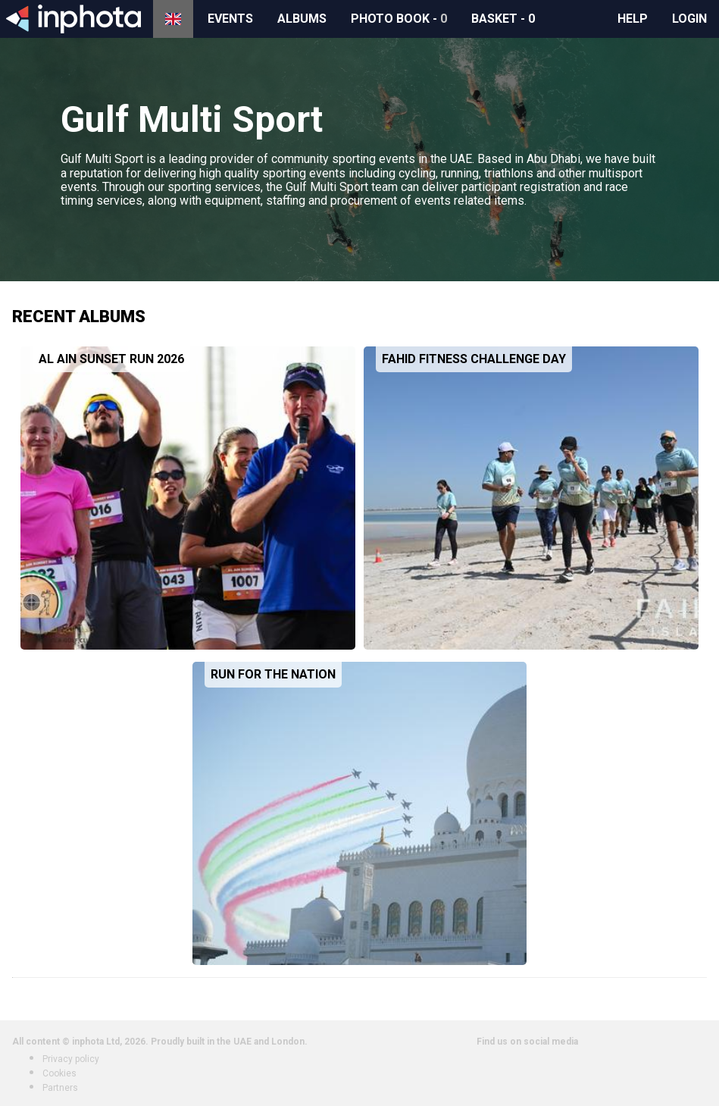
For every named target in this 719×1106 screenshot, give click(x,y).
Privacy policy (70, 1059)
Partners (60, 1088)
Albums (302, 18)
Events (230, 18)
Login (689, 18)
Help (632, 18)
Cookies (59, 1073)
